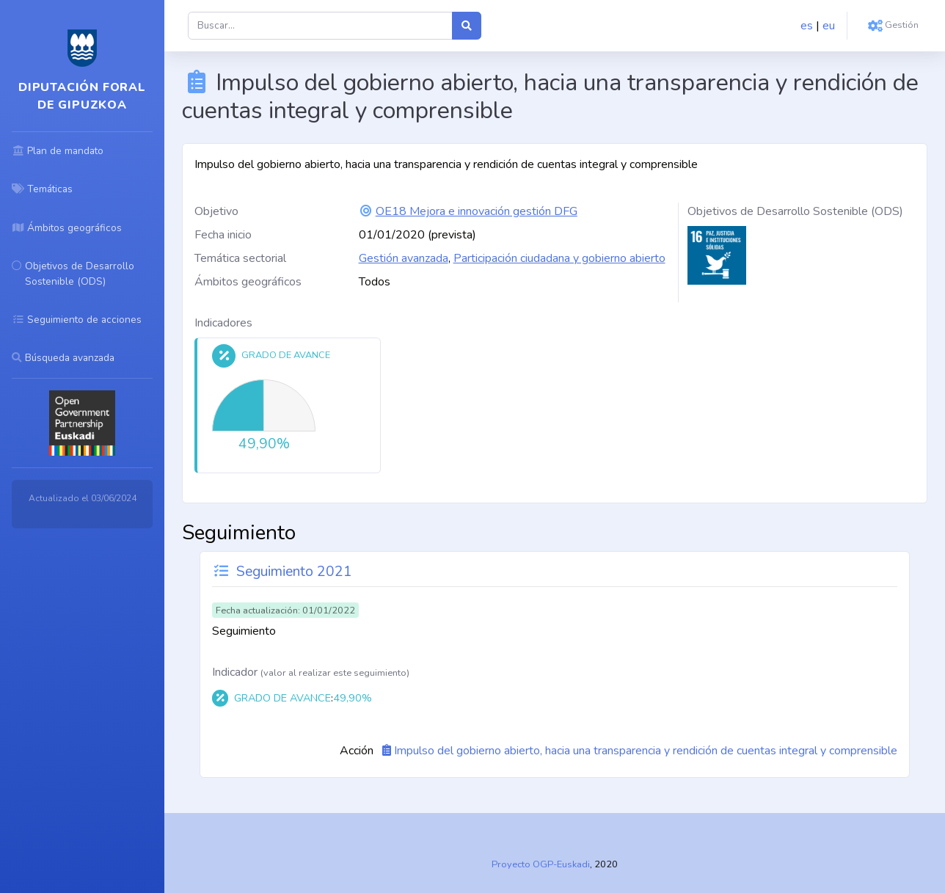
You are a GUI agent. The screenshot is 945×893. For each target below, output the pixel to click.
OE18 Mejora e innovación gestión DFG (476, 211)
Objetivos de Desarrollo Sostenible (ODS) (795, 211)
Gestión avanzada (403, 258)
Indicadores (223, 323)
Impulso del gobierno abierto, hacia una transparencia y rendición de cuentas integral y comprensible (645, 751)
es (806, 26)
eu (828, 26)
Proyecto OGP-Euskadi (541, 864)
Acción (356, 751)
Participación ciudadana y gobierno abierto (559, 258)
